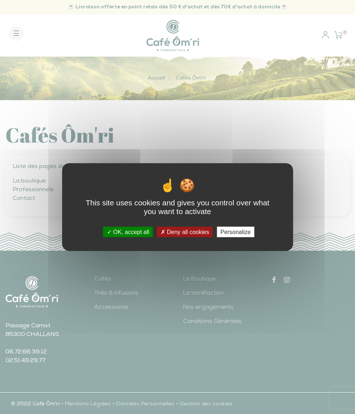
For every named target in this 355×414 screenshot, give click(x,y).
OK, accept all (128, 232)
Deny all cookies (185, 232)
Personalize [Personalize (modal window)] (235, 232)
